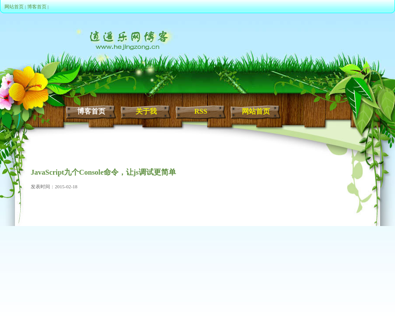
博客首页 (37, 6)
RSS (200, 111)
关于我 (146, 111)
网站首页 (14, 6)
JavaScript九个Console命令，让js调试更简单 (103, 172)
